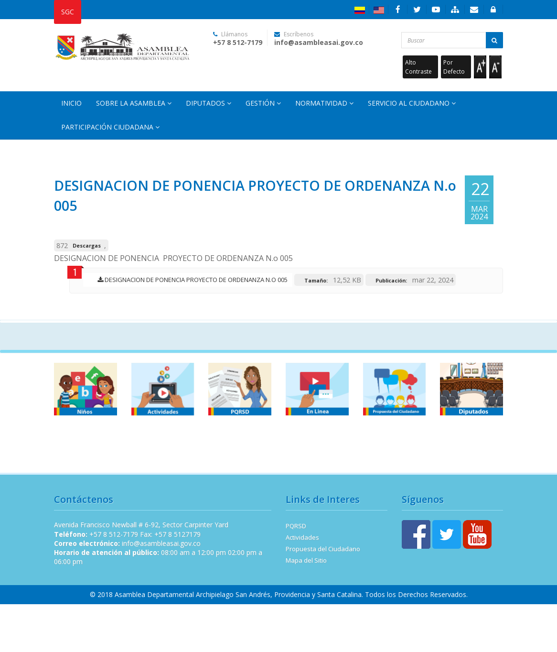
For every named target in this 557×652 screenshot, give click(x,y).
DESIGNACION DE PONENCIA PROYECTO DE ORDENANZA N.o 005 (190, 279)
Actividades (302, 537)
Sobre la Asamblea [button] (133, 103)
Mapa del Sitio (306, 560)
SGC (67, 11)
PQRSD (296, 526)
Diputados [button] (208, 103)
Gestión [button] (263, 103)
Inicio (71, 103)
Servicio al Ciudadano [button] (412, 103)
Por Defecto (454, 67)
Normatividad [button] (324, 103)
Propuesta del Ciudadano (323, 548)
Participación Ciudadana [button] (110, 126)
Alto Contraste (418, 67)
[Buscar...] (452, 40)
